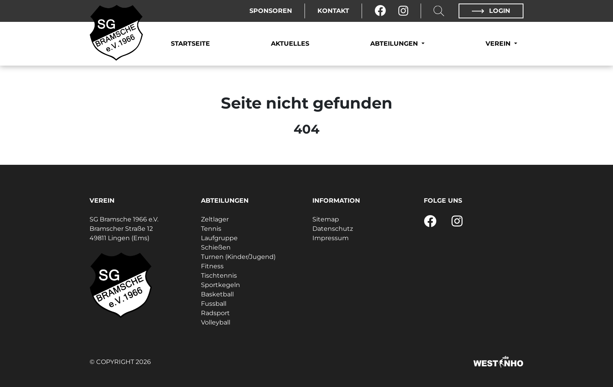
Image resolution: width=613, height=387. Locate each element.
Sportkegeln (220, 285)
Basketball (217, 294)
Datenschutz (332, 228)
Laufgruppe (219, 238)
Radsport (215, 313)
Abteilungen (395, 43)
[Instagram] (403, 11)
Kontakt (333, 10)
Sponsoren (270, 10)
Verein (499, 43)
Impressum (330, 238)
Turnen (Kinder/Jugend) (238, 256)
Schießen (216, 247)
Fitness (212, 266)
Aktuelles (290, 43)
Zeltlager (215, 219)
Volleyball (215, 322)
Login (491, 10)
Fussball (213, 303)
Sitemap (325, 219)
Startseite (190, 43)
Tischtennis (219, 275)
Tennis (211, 228)
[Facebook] (380, 11)
